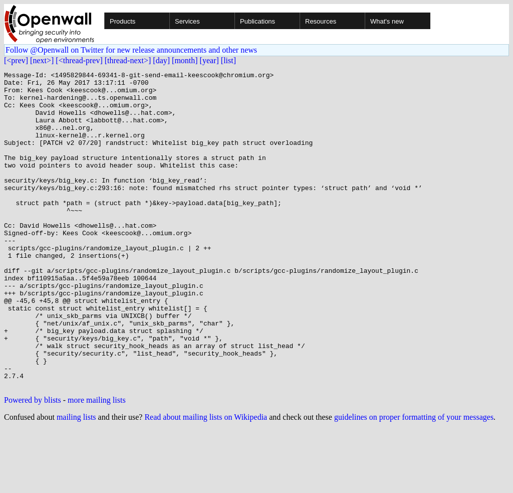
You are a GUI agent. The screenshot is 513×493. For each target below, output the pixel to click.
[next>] (42, 60)
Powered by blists (32, 463)
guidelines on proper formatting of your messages (413, 480)
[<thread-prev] (79, 60)
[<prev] (16, 60)
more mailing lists (97, 463)
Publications (257, 21)
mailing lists (76, 480)
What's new (387, 21)
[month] (185, 60)
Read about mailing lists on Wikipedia (205, 480)
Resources (320, 21)
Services (187, 21)
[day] (161, 60)
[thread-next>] (128, 60)
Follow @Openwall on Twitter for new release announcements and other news (131, 50)
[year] (209, 60)
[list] (228, 60)
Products (122, 21)
